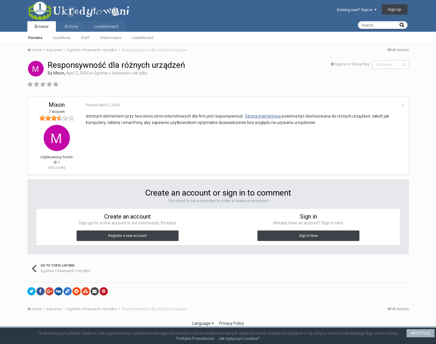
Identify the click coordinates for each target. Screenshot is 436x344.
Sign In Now (308, 236)
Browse (42, 26)
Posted (102, 105)
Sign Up (394, 9)
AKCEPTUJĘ (420, 333)
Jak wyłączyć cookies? (239, 338)
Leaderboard (142, 38)
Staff (85, 38)
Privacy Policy (231, 323)
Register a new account (127, 236)
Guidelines (61, 38)
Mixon (58, 73)
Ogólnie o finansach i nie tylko (121, 73)
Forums (35, 38)
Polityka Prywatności (195, 338)
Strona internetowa (263, 116)
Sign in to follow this (352, 64)
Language (203, 323)
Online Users (110, 38)
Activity (71, 26)
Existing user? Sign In (357, 10)
